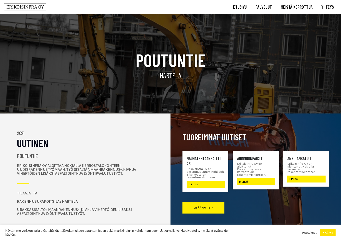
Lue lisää (193, 184)
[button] (203, 208)
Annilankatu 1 (299, 158)
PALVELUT (264, 7)
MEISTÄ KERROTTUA (297, 7)
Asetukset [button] (309, 233)
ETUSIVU (240, 7)
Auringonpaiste (250, 158)
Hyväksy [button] (328, 232)
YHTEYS (327, 7)
